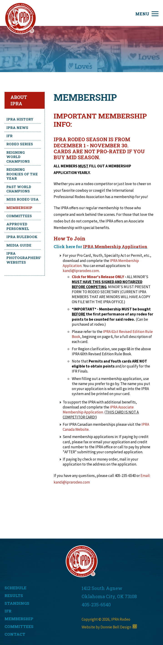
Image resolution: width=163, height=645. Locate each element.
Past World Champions (18, 189)
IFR (9, 136)
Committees (19, 216)
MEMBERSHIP (19, 618)
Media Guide (18, 245)
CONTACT (15, 634)
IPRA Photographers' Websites (23, 258)
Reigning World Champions (18, 157)
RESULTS (14, 595)
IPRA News (17, 127)
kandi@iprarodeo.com (81, 270)
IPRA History (19, 119)
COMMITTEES (19, 626)
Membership (19, 207)
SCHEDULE (15, 587)
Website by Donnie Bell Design (109, 627)
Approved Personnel (17, 226)
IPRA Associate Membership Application (98, 410)
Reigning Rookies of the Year (22, 174)
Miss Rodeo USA (22, 199)
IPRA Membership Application (115, 246)
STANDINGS (17, 603)
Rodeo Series (19, 144)
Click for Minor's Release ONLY (98, 276)
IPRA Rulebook (22, 236)
